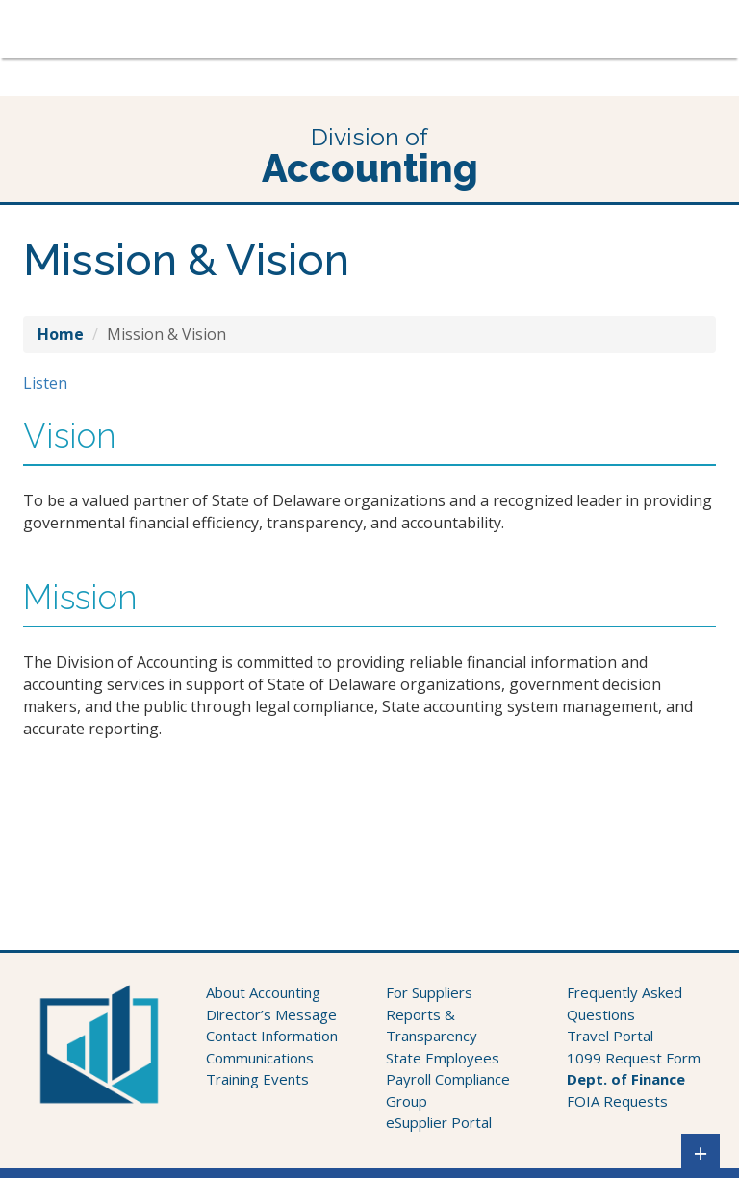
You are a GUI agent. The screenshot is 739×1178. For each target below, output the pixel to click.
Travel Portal (610, 1035)
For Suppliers (429, 992)
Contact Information (272, 1035)
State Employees (442, 1057)
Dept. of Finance (626, 1078)
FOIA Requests (617, 1101)
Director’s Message (271, 1014)
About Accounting (263, 992)
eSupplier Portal (439, 1122)
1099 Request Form (634, 1057)
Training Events (257, 1078)
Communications (260, 1057)
